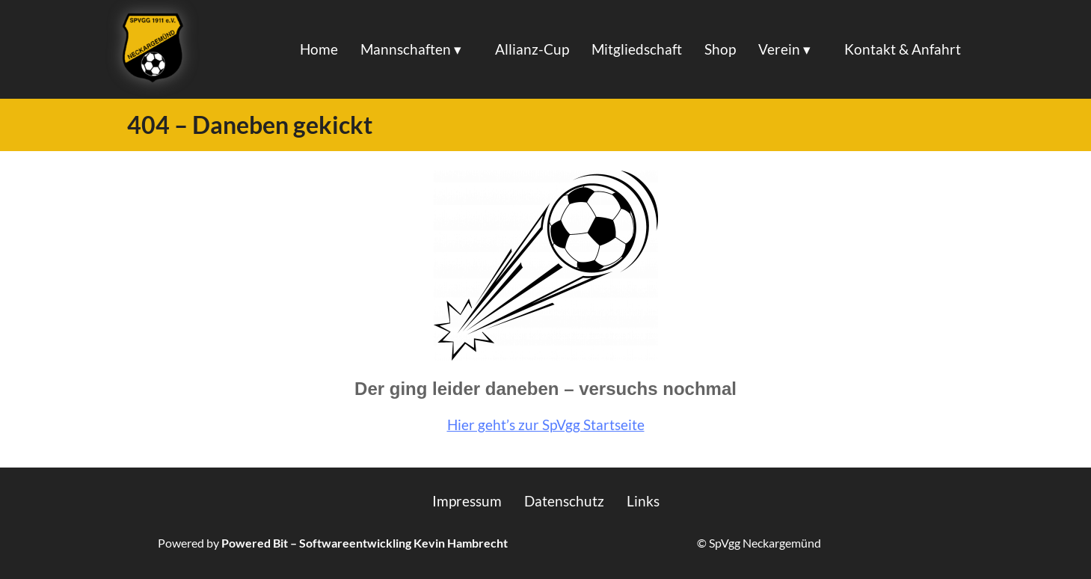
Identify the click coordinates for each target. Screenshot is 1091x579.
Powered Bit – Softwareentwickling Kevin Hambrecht (364, 543)
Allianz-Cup (532, 49)
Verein (779, 49)
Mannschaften (405, 49)
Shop (720, 49)
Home (319, 49)
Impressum (467, 500)
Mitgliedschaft (636, 49)
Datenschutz (564, 500)
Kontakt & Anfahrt (902, 49)
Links (643, 500)
